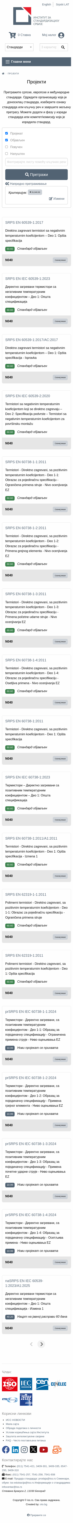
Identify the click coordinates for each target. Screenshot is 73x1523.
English (46, 4)
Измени (56, 198)
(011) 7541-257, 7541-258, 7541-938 (33, 1474)
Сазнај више (60, 260)
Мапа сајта (12, 1424)
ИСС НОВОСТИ (15, 1419)
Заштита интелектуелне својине (25, 1436)
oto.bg (43, 1504)
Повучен (13, 147)
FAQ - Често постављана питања (26, 1440)
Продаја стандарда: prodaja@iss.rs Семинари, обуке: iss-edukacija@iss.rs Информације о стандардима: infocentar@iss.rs (36, 1482)
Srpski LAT (62, 4)
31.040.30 (35, 192)
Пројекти (13, 73)
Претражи (36, 174)
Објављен (15, 140)
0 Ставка (20, 35)
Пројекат (14, 133)
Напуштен (15, 153)
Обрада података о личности (23, 1428)
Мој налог (53, 35)
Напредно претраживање (26, 183)
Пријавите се (38, 1515)
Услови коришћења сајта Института (27, 1432)
